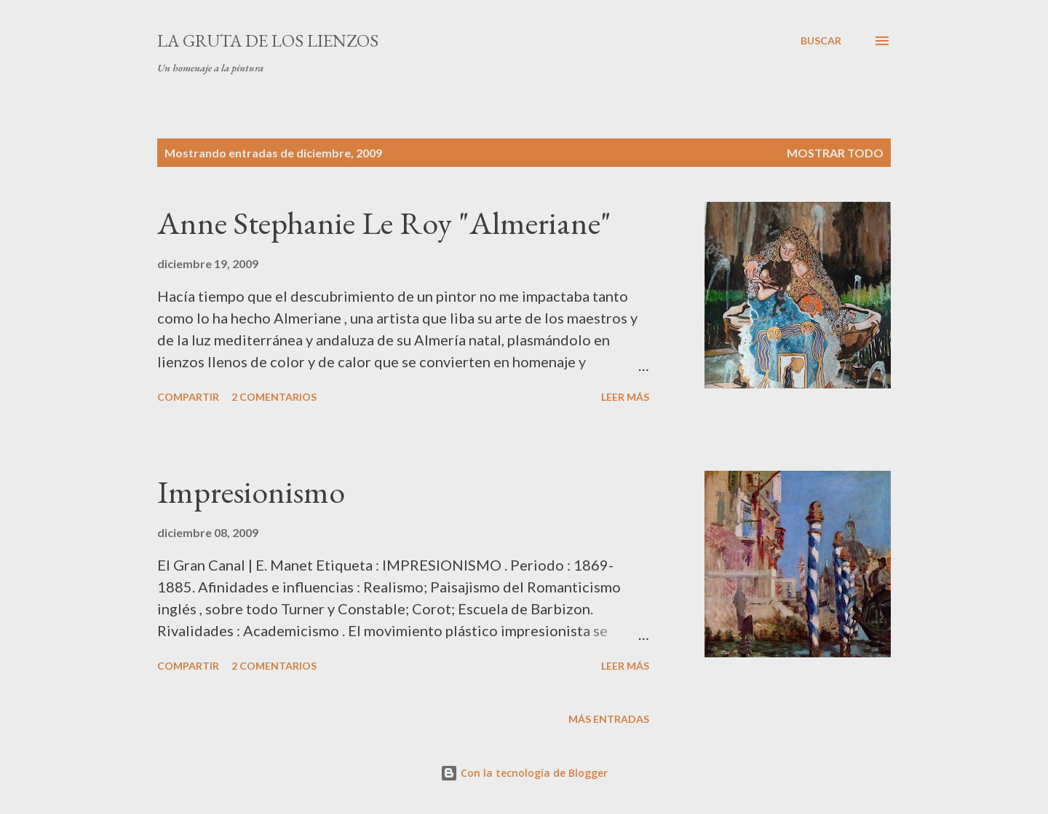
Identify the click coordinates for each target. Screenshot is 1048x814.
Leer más (625, 397)
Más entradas (608, 719)
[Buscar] (821, 41)
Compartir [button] (188, 397)
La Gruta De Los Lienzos (267, 40)
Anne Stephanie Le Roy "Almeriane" (384, 222)
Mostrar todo (835, 153)
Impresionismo (251, 491)
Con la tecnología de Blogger (524, 773)
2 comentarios (274, 397)
